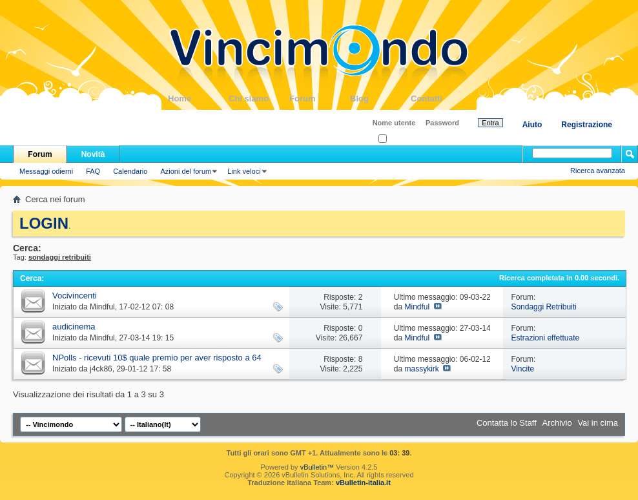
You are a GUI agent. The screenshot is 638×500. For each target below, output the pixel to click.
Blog (380, 98)
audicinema (74, 326)
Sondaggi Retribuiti (543, 306)
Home (198, 98)
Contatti (441, 98)
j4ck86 (101, 368)
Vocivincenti (74, 295)
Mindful (102, 306)
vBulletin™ (317, 467)
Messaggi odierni (46, 171)
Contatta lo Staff (507, 423)
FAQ (93, 171)
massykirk (421, 368)
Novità (93, 154)
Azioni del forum (185, 171)
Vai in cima (597, 423)
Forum (319, 98)
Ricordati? (398, 139)
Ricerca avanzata (597, 170)
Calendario (130, 171)
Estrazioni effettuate (545, 337)
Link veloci (243, 171)
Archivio (557, 423)
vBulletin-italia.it (363, 482)
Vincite (522, 368)
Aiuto (532, 124)
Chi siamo (259, 98)
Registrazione (586, 124)
